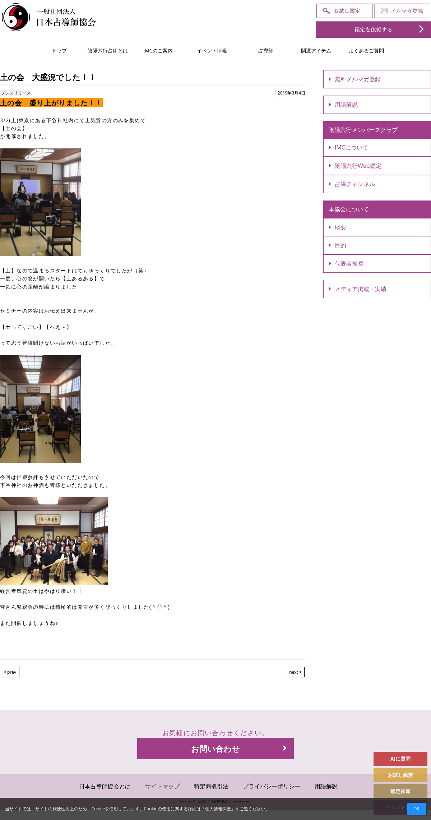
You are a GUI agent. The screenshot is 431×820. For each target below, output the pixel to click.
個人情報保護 (218, 809)
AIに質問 (400, 758)
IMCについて (348, 147)
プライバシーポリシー (271, 786)
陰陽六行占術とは (108, 50)
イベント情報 (212, 50)
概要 (337, 227)
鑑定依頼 (400, 791)
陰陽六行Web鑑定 (355, 166)
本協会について (349, 209)
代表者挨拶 (346, 263)
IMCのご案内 (157, 50)
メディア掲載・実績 (357, 289)
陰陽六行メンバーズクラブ (363, 130)
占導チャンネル (352, 184)
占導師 (265, 50)
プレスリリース (16, 93)
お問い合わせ (239, 748)
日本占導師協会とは (105, 786)
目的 (337, 245)
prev (10, 672)
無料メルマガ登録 (355, 79)
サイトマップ (162, 786)
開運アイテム (316, 50)
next (295, 672)
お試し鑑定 (400, 774)
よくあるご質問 (366, 50)
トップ (59, 50)
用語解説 (343, 105)
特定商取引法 (211, 786)
